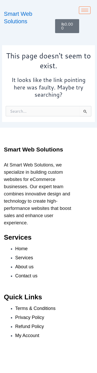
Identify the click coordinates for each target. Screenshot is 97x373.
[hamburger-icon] (85, 10)
